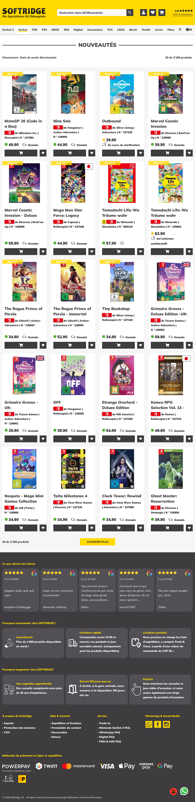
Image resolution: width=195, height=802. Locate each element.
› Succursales (58, 732)
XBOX (55, 29)
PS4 (44, 29)
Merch (133, 29)
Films (170, 29)
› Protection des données (18, 727)
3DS (66, 29)
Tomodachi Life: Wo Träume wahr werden (120, 215)
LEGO (121, 29)
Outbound (111, 121)
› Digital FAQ (106, 737)
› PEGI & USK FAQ (109, 741)
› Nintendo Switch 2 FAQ (114, 727)
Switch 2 (8, 29)
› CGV (6, 732)
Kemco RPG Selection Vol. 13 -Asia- (168, 407)
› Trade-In (104, 723)
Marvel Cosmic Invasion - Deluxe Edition (21, 215)
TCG (110, 29)
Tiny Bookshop (116, 308)
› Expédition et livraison (65, 723)
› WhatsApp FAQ (109, 732)
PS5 (34, 29)
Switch (22, 29)
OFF (57, 402)
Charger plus (97, 542)
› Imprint (8, 723)
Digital (78, 29)
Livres (159, 29)
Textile (146, 29)
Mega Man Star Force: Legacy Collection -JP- (67, 215)
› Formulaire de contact (65, 727)
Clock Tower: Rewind (121, 495)
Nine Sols (62, 121)
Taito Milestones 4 (70, 495)
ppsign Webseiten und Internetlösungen (81, 797)
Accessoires (95, 29)
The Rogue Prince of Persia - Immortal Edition (72, 314)
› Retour (55, 737)
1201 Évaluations (183, 14)
